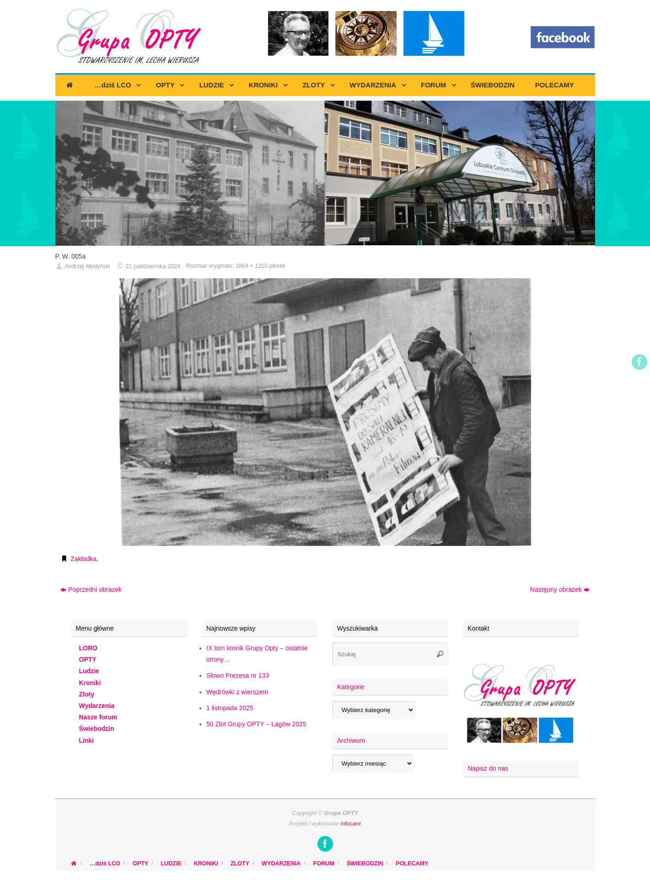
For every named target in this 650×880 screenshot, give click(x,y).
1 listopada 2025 (229, 708)
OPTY (88, 659)
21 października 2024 (152, 266)
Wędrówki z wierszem (237, 692)
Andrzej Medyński (87, 266)
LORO (88, 648)
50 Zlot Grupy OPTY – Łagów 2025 (256, 724)
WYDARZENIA (281, 863)
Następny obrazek (560, 589)
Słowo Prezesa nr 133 (237, 675)
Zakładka (83, 558)
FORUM (323, 863)
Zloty (86, 694)
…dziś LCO (105, 863)
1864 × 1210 (252, 266)
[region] (325, 173)
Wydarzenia (97, 705)
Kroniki (90, 682)
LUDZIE (171, 863)
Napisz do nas (487, 768)
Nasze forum (98, 717)
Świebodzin (96, 728)
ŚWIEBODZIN (365, 863)
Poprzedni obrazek (91, 589)
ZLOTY (240, 863)
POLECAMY (412, 863)
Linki (86, 740)
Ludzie (89, 671)
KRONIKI (206, 863)
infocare (350, 824)
